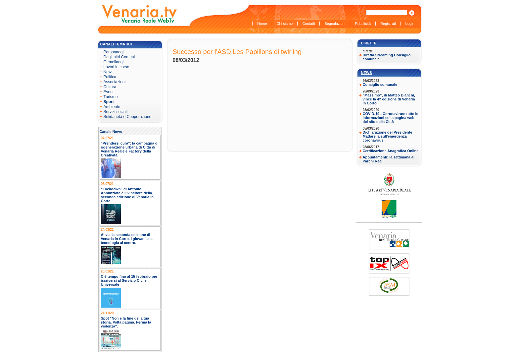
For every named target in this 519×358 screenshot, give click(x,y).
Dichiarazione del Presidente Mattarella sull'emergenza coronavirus (387, 136)
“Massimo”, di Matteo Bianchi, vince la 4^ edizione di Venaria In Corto (389, 99)
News (366, 73)
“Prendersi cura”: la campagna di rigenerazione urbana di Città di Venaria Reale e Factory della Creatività (130, 149)
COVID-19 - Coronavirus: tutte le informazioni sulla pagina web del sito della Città (390, 118)
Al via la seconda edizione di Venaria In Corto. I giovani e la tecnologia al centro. (127, 239)
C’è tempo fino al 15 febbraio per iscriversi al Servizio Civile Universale (129, 280)
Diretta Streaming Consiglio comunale (387, 57)
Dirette (369, 43)
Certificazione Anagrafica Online (391, 151)
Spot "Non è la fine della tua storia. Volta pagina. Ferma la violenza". (126, 322)
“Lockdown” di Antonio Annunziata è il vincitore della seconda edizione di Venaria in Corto (127, 195)
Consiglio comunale (380, 85)
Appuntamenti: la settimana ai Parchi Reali (388, 159)
